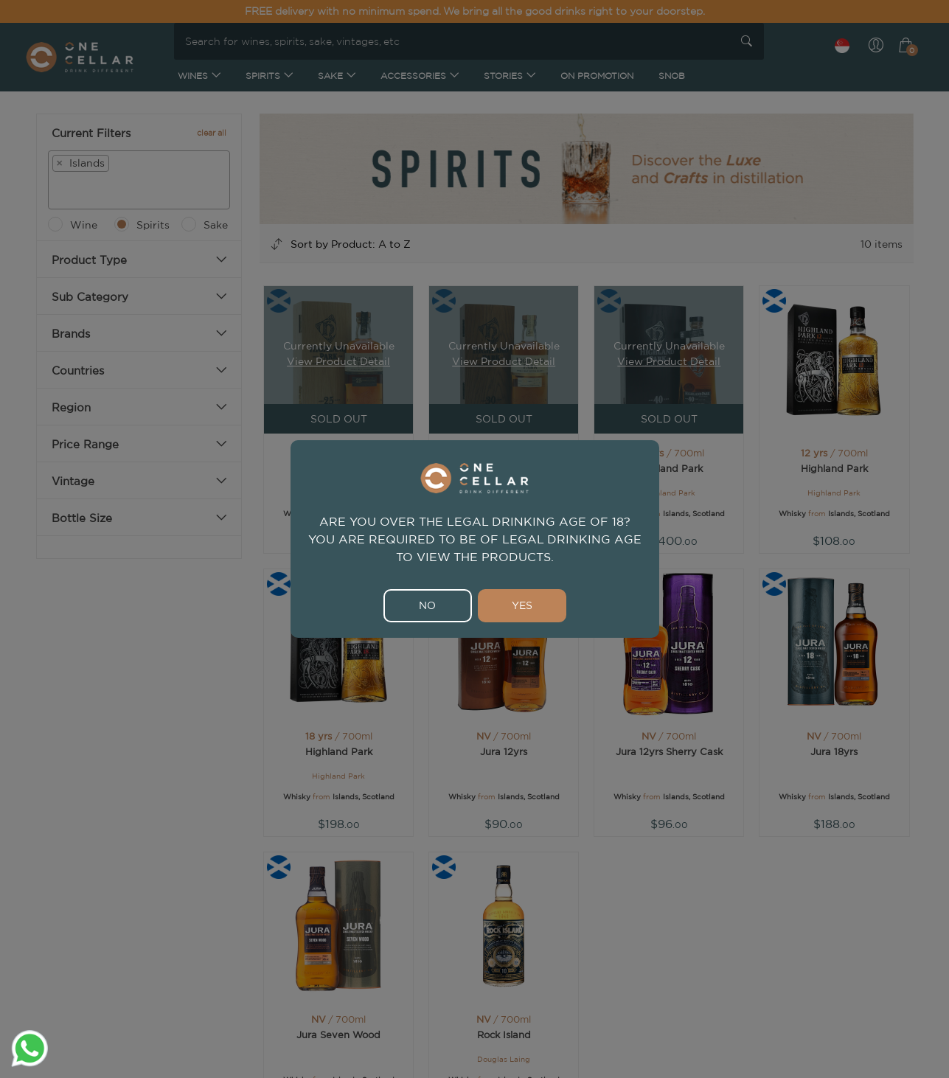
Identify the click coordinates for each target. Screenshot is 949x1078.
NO (427, 605)
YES (522, 605)
